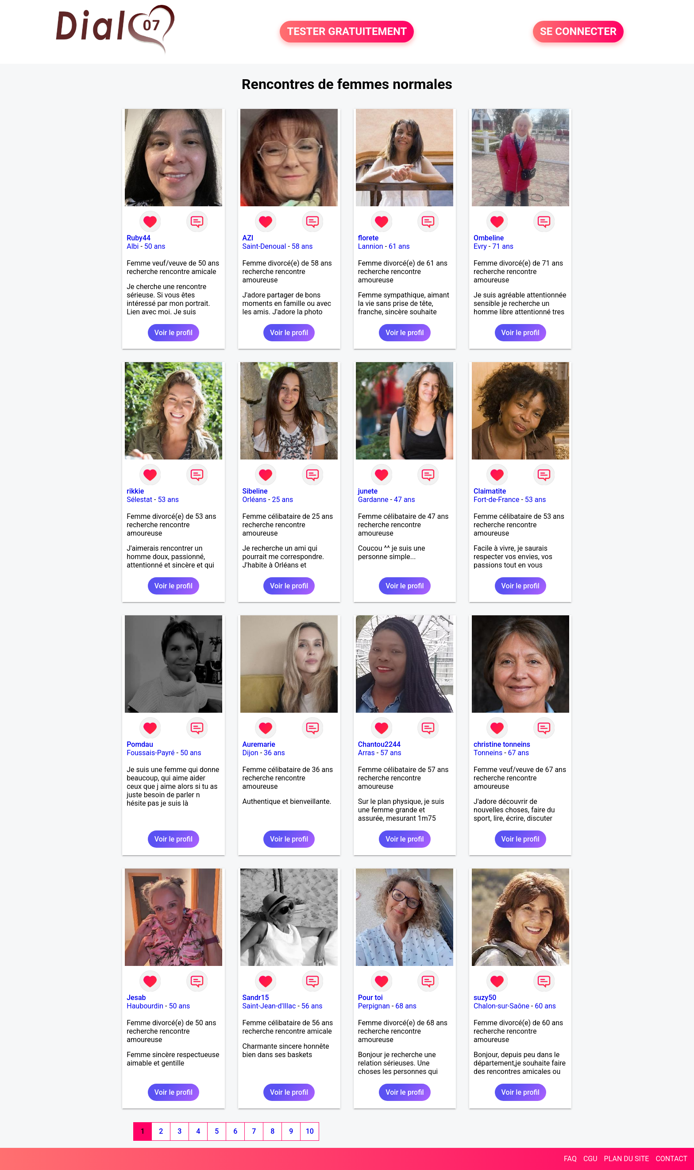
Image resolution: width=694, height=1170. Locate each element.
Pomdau (140, 744)
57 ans (390, 753)
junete (368, 491)
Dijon (250, 753)
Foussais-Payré (150, 753)
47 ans (404, 499)
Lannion (370, 246)
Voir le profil (173, 332)
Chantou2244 (379, 744)
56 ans (312, 1006)
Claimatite (490, 491)
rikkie (135, 491)
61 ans (399, 246)
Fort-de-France (496, 499)
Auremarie (259, 744)
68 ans (405, 1006)
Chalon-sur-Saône (501, 1006)
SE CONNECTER (578, 32)
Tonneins (488, 753)
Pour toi (370, 997)
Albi (133, 246)
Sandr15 (256, 997)
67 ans (518, 753)
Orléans (255, 499)
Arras (366, 753)
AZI (248, 238)
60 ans (545, 1006)
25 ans (282, 499)
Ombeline (489, 238)
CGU (590, 1159)
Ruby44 (138, 238)
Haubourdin (145, 1006)
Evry (480, 246)
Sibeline (255, 491)
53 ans (168, 499)
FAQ (570, 1159)
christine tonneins (502, 744)
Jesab (136, 997)
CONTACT (671, 1159)
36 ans (274, 753)
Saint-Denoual (264, 246)
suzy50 (485, 997)
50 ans (155, 246)
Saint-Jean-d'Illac (269, 1006)
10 (310, 1131)
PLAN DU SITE (626, 1159)
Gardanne (373, 499)
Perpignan (374, 1006)
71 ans (502, 246)
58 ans (302, 246)
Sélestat (139, 499)
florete (368, 238)
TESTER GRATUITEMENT (347, 32)
